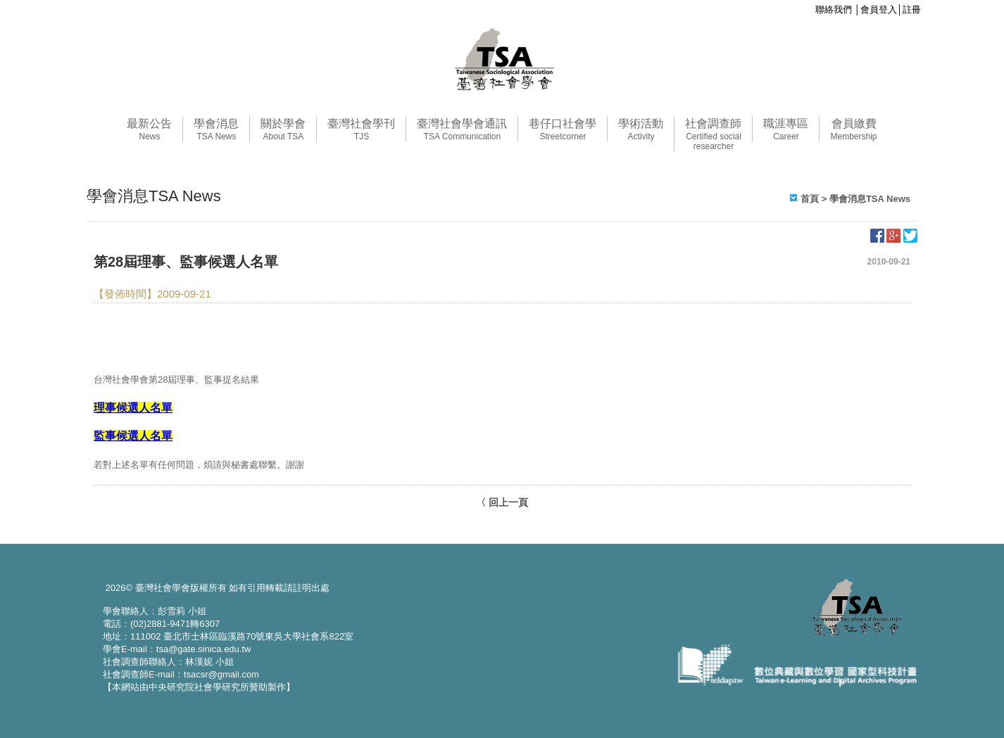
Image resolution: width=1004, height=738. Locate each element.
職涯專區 (785, 129)
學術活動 (640, 129)
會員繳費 (853, 129)
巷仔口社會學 (562, 129)
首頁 (810, 198)
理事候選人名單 (133, 408)
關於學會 (283, 129)
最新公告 (149, 129)
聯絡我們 (833, 9)
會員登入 (878, 9)
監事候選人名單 (133, 436)
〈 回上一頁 (502, 502)
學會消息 (216, 129)
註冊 (912, 9)
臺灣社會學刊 (361, 129)
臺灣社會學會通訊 (462, 129)
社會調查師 (713, 134)
